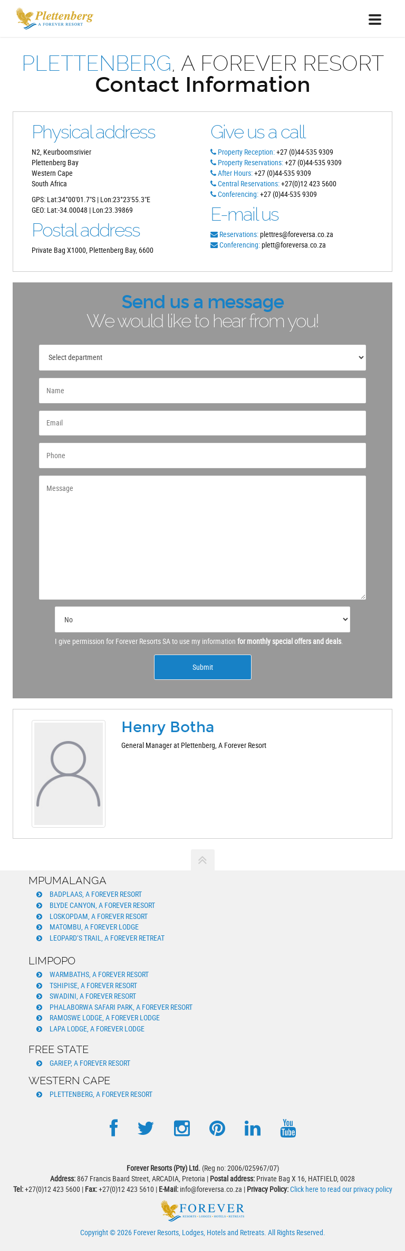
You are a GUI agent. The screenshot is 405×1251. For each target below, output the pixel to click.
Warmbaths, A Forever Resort (99, 974)
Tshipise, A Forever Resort (93, 985)
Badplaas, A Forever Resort (96, 894)
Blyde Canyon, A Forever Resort (102, 905)
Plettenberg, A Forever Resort (101, 1094)
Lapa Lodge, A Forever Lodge (97, 1028)
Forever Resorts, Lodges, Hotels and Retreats (198, 1232)
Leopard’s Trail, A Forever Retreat (107, 938)
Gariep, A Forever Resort (90, 1063)
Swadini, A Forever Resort (93, 996)
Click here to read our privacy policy (341, 1189)
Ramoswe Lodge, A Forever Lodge (105, 1017)
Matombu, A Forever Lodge (94, 927)
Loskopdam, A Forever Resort (99, 916)
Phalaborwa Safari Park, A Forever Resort (121, 1007)
